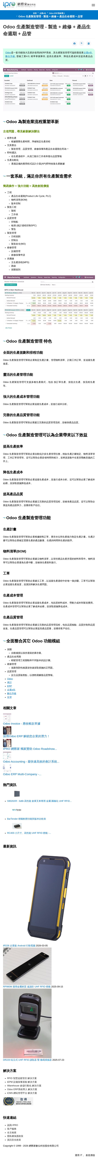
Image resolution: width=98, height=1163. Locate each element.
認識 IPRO (12, 1124)
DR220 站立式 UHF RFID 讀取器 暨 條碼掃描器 (27, 1059)
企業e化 (11, 689)
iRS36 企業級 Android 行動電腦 (19, 945)
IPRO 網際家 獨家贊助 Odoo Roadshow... (30, 748)
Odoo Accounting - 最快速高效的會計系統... (31, 760)
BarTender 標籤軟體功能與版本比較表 (26, 818)
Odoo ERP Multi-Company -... (22, 773)
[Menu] (93, 5)
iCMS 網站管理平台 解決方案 (22, 1092)
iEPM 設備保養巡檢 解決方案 (22, 1081)
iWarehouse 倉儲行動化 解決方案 (24, 1084)
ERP (9, 685)
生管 (9, 696)
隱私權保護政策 (15, 1135)
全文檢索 (11, 1131)
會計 (9, 681)
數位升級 (11, 692)
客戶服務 (11, 1128)
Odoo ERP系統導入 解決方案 (22, 1088)
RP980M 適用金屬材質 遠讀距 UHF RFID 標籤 (27, 986)
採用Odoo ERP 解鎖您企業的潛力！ (26, 735)
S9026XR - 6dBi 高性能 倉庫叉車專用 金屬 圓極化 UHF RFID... (39, 800)
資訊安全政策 (14, 1139)
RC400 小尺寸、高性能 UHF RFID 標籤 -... (29, 832)
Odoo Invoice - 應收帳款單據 (21, 722)
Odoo (8, 52)
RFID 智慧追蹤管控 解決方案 (22, 1077)
